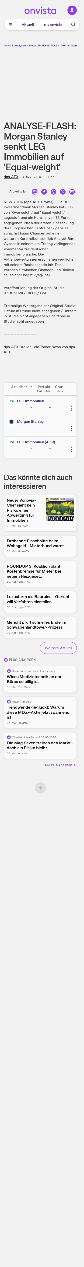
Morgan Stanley (30, 421)
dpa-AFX (11, 176)
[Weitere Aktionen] (71, 408)
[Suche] (73, 24)
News (32, 45)
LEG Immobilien (30, 401)
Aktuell (28, 24)
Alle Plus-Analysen (60, 765)
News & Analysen (15, 45)
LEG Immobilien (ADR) (36, 442)
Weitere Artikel (58, 647)
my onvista (53, 24)
